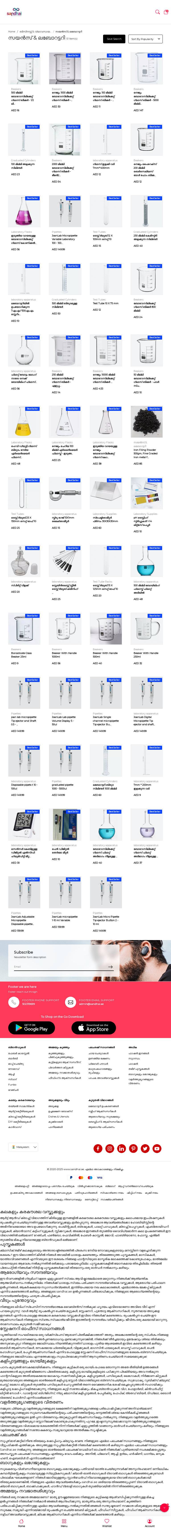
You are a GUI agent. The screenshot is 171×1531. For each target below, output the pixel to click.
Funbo (12, 1084)
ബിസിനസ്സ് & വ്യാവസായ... (35, 31)
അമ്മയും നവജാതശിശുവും (64, 1072)
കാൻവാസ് (14, 1127)
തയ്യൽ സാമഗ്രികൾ (21, 1106)
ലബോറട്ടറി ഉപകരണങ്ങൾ (103, 1106)
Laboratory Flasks (21, 231)
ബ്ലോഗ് (110, 1186)
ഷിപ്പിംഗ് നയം (134, 1192)
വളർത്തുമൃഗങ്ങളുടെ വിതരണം (140, 1081)
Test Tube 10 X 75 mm (105, 303)
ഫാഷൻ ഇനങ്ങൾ (138, 1053)
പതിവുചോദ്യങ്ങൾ (86, 1192)
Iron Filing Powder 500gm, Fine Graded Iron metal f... (145, 453)
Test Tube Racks (102, 581)
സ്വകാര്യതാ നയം (112, 1192)
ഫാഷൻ (133, 1063)
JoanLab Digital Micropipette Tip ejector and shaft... (144, 721)
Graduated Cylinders (23, 160)
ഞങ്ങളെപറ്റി (22, 1186)
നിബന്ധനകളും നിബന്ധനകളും (63, 1199)
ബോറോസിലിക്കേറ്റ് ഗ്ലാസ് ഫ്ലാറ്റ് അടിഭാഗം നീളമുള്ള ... (105, 852)
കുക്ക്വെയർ (55, 1121)
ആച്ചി (11, 1074)
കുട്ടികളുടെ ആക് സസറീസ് (64, 1062)
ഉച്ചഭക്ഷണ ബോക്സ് (60, 1111)
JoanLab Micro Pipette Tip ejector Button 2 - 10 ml (106, 920)
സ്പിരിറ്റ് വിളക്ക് (19, 585)
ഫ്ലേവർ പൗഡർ (98, 1063)
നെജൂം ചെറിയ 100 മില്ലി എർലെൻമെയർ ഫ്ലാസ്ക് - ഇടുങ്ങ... (64, 450)
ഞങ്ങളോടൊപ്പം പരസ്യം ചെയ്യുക (53, 1186)
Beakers (16, 89)
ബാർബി (13, 1058)
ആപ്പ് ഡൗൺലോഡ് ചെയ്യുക (135, 1186)
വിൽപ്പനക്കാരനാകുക (89, 1186)
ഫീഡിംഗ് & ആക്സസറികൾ (64, 1078)
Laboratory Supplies (104, 513)
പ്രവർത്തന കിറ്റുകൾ (60, 1067)
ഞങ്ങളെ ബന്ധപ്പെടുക (58, 1192)
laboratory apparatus (105, 160)
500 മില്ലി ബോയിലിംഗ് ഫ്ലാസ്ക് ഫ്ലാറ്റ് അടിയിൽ (147, 589)
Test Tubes (99, 231)
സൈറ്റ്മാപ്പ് (91, 1199)
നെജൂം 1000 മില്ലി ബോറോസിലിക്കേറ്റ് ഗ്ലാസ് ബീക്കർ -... (62, 96)
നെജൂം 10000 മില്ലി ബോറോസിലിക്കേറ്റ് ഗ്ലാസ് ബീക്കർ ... (104, 378)
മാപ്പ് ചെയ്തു (16, 1063)
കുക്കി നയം (151, 1192)
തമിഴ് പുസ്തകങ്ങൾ (138, 1068)
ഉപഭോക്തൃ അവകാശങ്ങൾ (26, 1192)
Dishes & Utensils (58, 1116)
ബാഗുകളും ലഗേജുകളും (142, 1074)
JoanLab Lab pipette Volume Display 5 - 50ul (63, 721)
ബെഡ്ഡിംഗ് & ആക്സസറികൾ (105, 1121)
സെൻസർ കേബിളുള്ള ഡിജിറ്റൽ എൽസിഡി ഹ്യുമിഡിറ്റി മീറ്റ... (24, 852)
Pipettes (56, 231)
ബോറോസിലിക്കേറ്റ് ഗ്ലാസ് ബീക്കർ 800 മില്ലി (145, 307)
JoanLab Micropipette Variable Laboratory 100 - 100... (64, 239)
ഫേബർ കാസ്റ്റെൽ (18, 1053)
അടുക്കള (53, 1106)
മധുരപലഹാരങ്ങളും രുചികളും (100, 1070)
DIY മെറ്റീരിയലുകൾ (19, 1121)
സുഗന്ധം (134, 1058)
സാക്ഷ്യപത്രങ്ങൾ (112, 1199)
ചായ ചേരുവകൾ (98, 1053)
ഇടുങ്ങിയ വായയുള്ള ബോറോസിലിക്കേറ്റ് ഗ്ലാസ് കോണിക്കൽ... (23, 239)
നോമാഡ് (13, 1068)
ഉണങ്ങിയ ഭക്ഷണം (99, 1058)
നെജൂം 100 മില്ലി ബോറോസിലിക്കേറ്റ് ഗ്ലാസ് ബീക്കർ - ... (103, 96)
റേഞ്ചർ (13, 1090)
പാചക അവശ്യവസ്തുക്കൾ (103, 1078)
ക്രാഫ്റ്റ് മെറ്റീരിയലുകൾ (21, 1116)
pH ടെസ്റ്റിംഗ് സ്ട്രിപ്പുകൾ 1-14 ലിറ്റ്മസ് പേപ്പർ (143, 521)
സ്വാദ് (12, 1079)
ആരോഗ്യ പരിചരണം (101, 1127)
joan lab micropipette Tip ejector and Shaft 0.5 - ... (23, 721)
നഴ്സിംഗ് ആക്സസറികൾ (102, 1111)
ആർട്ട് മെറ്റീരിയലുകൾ (21, 1111)
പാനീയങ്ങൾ (55, 1127)
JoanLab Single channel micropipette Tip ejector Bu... (106, 721)
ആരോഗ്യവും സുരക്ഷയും (104, 1116)
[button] (158, 12)
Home (11, 31)
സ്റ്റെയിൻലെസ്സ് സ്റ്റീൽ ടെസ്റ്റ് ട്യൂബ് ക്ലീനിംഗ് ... (65, 589)
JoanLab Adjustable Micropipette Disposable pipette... (22, 920)
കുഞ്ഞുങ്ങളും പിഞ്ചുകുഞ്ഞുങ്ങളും (60, 1055)
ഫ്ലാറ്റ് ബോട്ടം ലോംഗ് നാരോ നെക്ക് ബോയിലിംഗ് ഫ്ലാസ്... (24, 378)
